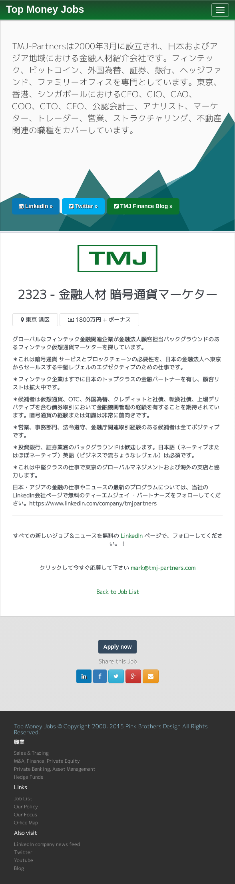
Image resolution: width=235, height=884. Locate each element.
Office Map (26, 822)
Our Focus (25, 814)
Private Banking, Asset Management (55, 769)
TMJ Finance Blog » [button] (143, 206)
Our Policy (26, 806)
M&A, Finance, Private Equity (47, 761)
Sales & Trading (31, 753)
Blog (19, 868)
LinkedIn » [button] (36, 206)
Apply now (118, 646)
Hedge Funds (28, 777)
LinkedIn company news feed (47, 844)
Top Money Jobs (45, 9)
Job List (23, 798)
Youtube (23, 860)
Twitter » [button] (83, 206)
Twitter (23, 852)
